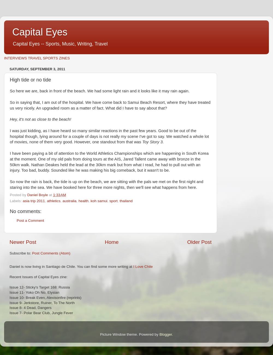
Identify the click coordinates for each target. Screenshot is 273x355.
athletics (54, 201)
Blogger (165, 334)
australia (69, 201)
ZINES (64, 58)
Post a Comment (30, 221)
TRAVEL (35, 58)
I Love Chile (143, 267)
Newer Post (23, 242)
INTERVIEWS (15, 58)
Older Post (199, 242)
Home (111, 242)
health (83, 201)
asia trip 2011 (34, 201)
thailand (126, 201)
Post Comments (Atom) (51, 253)
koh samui (99, 201)
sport (113, 201)
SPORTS (50, 58)
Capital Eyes (39, 32)
